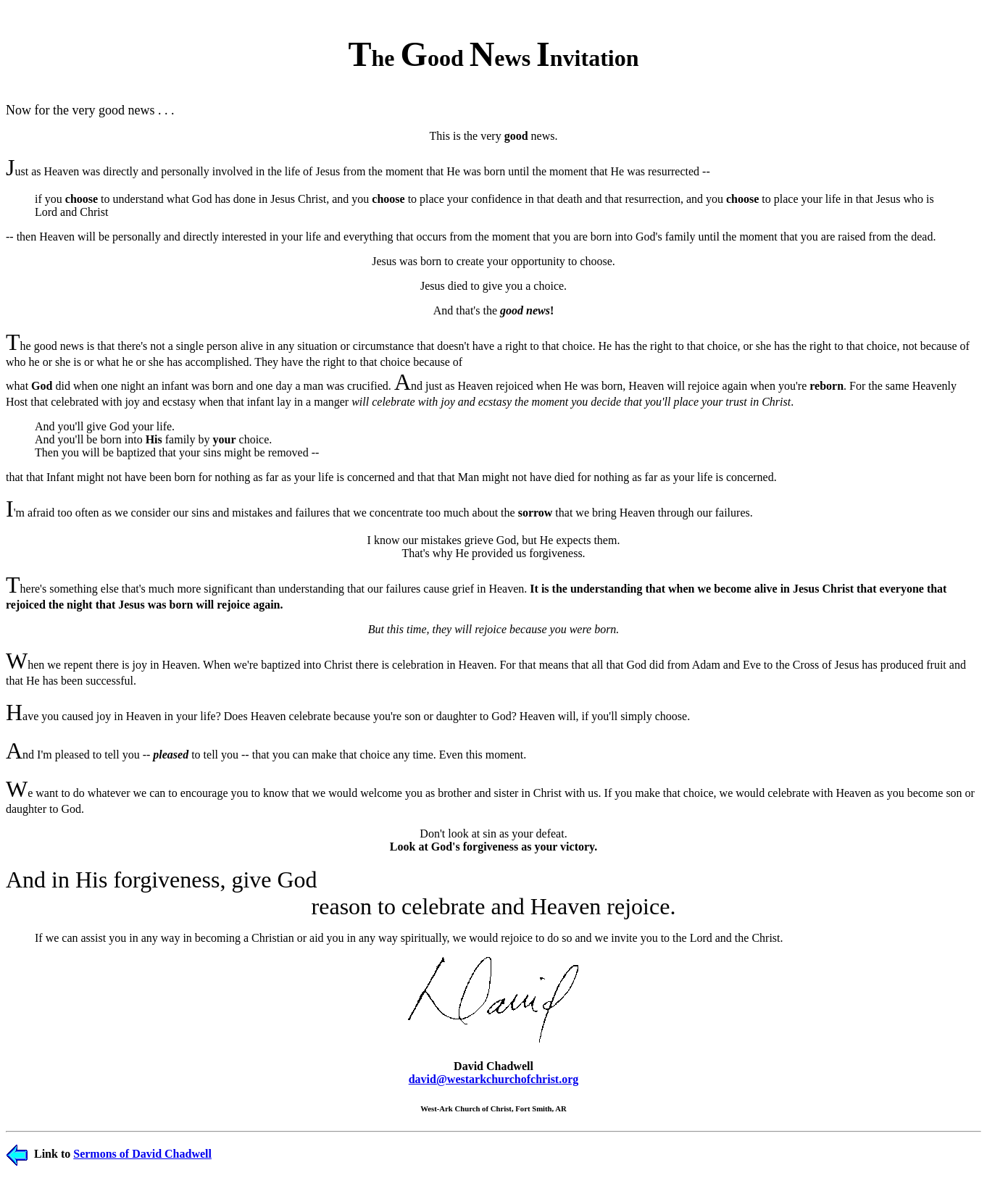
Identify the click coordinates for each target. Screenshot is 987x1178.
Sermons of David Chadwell (142, 1154)
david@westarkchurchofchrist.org (494, 1079)
